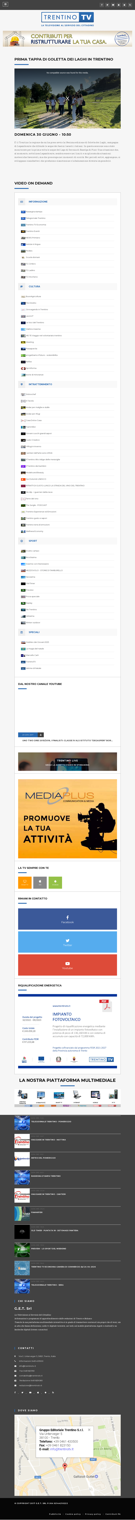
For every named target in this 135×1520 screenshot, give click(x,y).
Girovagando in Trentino (37, 309)
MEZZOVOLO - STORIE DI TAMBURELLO (44, 570)
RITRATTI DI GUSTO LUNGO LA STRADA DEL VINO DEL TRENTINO (55, 485)
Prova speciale (33, 596)
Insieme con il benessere (37, 564)
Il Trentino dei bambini (36, 466)
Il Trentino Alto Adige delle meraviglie (43, 459)
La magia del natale (35, 648)
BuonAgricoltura (33, 296)
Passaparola (31, 348)
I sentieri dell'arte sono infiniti (39, 453)
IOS (40, 881)
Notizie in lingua (33, 244)
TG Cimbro (31, 264)
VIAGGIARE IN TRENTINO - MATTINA (48, 1140)
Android (55, 881)
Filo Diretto (31, 303)
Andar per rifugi (33, 414)
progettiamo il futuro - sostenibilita (42, 355)
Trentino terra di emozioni (38, 525)
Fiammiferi (31, 427)
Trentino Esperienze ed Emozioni (41, 511)
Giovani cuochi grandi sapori (39, 433)
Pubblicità (55, 1514)
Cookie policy (73, 1514)
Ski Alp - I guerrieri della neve (39, 492)
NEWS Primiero (33, 238)
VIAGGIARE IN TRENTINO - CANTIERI (48, 1194)
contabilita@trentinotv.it (31, 1376)
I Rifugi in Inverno (33, 446)
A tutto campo (32, 551)
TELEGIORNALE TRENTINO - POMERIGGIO (51, 1122)
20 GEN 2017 (27, 735)
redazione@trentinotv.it (30, 1385)
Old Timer (30, 583)
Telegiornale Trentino (35, 218)
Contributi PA (113, 1514)
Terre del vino (32, 498)
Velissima (30, 616)
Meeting (30, 342)
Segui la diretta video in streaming (67, 765)
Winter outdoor (33, 622)
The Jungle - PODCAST (36, 505)
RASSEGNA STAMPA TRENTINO (46, 1176)
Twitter (67, 939)
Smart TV (25, 881)
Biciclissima (31, 557)
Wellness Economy (34, 531)
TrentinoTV (31, 662)
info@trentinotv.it (27, 1366)
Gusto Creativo (33, 440)
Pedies (29, 251)
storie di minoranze (34, 375)
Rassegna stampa (34, 211)
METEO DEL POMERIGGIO (43, 1158)
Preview (29, 590)
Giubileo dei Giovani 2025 (37, 642)
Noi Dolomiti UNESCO (36, 479)
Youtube (67, 962)
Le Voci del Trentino (35, 322)
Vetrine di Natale (33, 668)
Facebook (67, 916)
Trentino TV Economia (36, 224)
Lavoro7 (29, 316)
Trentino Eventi (33, 231)
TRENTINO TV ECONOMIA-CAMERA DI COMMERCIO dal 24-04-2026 (63, 1267)
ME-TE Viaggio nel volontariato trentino (44, 335)
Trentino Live (67, 760)
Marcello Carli (32, 655)
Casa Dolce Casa (34, 420)
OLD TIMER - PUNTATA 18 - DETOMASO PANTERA (54, 1230)
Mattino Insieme (33, 329)
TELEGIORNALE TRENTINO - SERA (47, 1285)
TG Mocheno (32, 277)
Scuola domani (33, 257)
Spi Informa (31, 368)
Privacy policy (93, 1514)
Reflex (29, 361)
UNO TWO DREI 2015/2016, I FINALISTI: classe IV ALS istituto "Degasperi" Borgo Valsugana (75, 740)
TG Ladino (30, 270)
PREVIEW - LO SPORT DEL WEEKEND (48, 1249)
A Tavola (30, 401)
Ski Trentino (31, 609)
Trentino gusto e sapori (36, 518)
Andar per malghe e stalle (38, 407)
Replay (29, 603)
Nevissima (30, 577)
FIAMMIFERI (37, 1212)
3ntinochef (31, 394)
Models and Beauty (35, 472)
